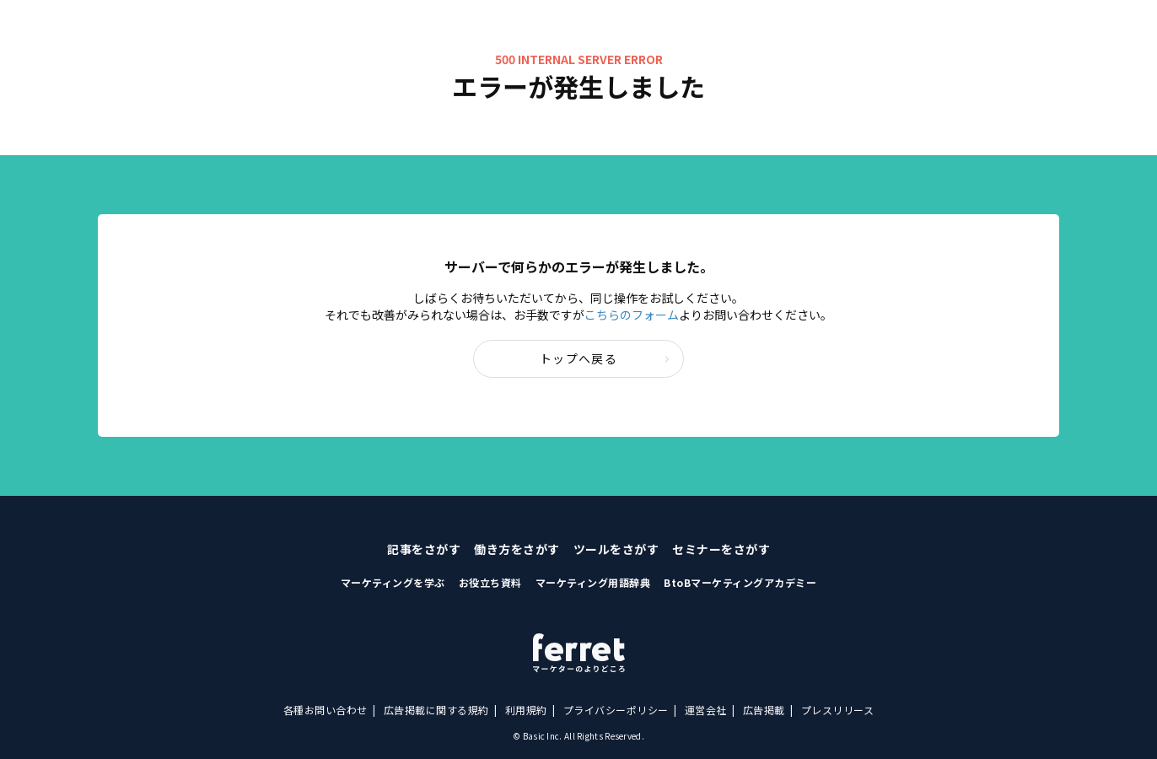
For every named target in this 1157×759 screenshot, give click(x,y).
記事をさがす (423, 549)
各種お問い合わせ (325, 709)
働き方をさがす (517, 549)
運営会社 (706, 709)
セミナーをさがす (721, 549)
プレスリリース (837, 709)
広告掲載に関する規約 (436, 709)
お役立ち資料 (490, 582)
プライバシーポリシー (616, 709)
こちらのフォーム (631, 314)
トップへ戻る (605, 358)
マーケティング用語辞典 (593, 582)
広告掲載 (764, 709)
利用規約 (526, 709)
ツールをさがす (616, 549)
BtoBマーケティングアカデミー (740, 582)
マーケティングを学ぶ (393, 582)
